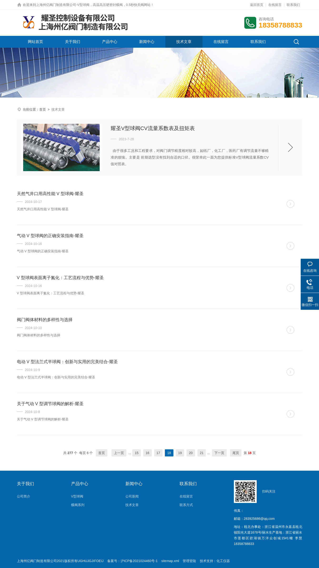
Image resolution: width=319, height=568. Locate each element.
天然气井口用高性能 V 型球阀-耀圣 (50, 193)
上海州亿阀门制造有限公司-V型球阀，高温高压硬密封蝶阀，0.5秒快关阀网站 (93, 5)
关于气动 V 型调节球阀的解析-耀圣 (50, 403)
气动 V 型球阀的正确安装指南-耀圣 (50, 235)
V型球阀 (77, 496)
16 (147, 453)
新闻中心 (146, 42)
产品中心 (109, 42)
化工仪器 (223, 561)
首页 (42, 109)
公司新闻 (132, 496)
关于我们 (72, 42)
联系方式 (186, 505)
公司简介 (23, 496)
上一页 (119, 453)
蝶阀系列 (77, 505)
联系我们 (293, 5)
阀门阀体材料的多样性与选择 (45, 319)
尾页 (235, 453)
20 (191, 453)
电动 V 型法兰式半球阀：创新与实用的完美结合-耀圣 (67, 361)
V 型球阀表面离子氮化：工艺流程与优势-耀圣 (60, 277)
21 (202, 453)
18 (169, 453)
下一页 (219, 453)
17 (158, 453)
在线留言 (275, 5)
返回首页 (256, 5)
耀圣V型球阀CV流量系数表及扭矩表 (153, 128)
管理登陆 (189, 561)
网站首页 (35, 42)
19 (180, 453)
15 (136, 453)
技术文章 (183, 42)
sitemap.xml (170, 561)
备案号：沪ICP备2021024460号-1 (132, 561)
